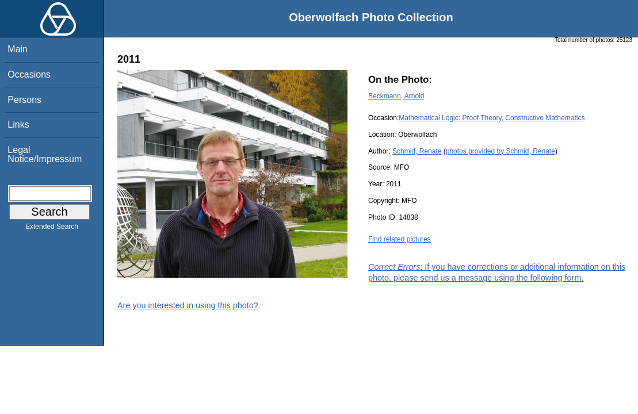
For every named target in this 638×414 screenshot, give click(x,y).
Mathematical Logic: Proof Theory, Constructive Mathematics (491, 118)
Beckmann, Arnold (396, 96)
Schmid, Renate (416, 151)
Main (17, 49)
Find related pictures (399, 239)
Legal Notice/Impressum (44, 154)
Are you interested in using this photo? (187, 305)
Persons (24, 100)
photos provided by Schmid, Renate (500, 151)
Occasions (29, 74)
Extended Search (51, 228)
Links (18, 124)
